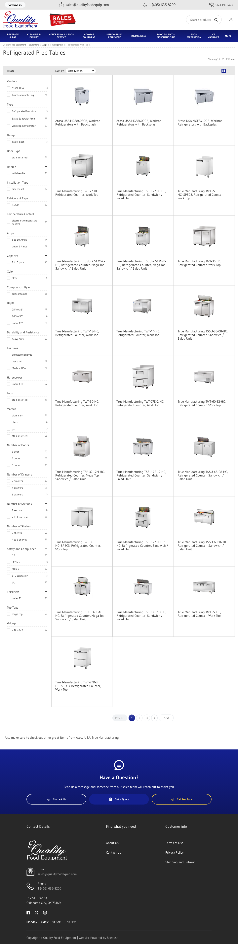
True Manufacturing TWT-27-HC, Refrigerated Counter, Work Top (77, 192)
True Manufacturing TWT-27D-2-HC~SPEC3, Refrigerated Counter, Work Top (78, 685)
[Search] (204, 19)
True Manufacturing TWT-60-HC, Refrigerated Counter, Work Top (77, 403)
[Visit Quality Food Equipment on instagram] (45, 912)
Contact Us (15, 4)
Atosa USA (18, 87)
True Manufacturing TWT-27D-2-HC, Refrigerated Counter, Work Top (140, 403)
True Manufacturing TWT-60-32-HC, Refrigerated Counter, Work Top (202, 403)
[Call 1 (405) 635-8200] (159, 5)
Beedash (112, 938)
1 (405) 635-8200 (49, 888)
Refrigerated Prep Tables (79, 44)
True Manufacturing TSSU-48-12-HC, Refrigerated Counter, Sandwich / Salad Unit (141, 475)
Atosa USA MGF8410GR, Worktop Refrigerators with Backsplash (200, 122)
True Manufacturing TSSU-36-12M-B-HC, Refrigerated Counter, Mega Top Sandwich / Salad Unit (80, 615)
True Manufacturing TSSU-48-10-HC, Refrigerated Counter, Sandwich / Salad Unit (141, 615)
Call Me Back (221, 4)
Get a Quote (119, 799)
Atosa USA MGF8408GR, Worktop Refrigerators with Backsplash (77, 122)
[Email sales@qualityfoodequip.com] (84, 5)
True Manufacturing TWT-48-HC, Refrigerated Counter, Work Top (77, 333)
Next (166, 718)
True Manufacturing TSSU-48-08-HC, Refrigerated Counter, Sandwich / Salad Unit (203, 475)
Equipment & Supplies (39, 44)
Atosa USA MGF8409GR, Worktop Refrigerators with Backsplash (138, 122)
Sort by (59, 70)
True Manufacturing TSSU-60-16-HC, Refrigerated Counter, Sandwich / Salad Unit (203, 545)
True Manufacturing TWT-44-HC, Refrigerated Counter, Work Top (138, 333)
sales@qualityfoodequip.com (57, 874)
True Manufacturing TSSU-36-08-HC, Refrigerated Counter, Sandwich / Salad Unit (203, 334)
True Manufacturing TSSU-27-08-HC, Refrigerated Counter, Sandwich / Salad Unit (141, 194)
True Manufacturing (23, 95)
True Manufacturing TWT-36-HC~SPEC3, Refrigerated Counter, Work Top (78, 545)
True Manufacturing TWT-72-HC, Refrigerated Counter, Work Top (199, 613)
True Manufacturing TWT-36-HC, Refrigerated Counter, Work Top (199, 263)
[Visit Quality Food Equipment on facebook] (28, 912)
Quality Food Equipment (14, 44)
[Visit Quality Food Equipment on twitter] (36, 912)
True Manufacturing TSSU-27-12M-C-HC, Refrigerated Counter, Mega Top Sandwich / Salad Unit (80, 264)
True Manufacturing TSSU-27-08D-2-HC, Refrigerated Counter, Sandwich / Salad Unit (142, 545)
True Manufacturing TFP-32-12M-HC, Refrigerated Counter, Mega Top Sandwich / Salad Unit (80, 475)
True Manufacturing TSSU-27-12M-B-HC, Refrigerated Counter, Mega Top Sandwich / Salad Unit (141, 264)
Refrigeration (58, 44)
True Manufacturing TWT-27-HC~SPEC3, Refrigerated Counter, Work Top (200, 194)
